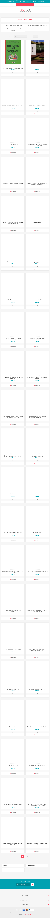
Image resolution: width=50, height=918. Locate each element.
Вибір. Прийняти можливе (13, 299)
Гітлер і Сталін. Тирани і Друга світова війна (13, 183)
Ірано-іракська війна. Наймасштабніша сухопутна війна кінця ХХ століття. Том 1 (13, 455)
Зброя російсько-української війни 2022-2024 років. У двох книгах (37, 611)
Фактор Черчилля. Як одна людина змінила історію (37, 378)
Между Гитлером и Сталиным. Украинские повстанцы (12, 844)
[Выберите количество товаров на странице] (35, 36)
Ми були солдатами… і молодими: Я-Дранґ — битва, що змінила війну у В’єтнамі (37, 688)
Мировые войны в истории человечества (13, 804)
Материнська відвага (13, 144)
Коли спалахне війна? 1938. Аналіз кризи (37, 493)
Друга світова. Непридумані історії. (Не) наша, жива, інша (13, 378)
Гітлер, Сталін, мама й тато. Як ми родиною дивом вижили (37, 261)
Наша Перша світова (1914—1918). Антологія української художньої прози (13, 417)
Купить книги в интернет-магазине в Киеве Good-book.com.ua (29, 912)
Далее (27, 856)
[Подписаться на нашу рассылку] (23, 884)
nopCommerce (27, 914)
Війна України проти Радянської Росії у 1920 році (37, 727)
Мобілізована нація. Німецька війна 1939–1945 (12, 493)
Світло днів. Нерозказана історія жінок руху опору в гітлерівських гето (37, 184)
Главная (17, 16)
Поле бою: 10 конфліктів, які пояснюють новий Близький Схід (12, 572)
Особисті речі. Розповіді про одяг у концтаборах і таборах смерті (37, 339)
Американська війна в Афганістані (13, 649)
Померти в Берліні (37, 532)
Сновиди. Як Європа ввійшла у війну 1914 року (12, 105)
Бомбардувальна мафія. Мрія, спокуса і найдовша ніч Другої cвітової (13, 339)
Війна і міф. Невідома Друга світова (37, 765)
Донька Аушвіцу (37, 222)
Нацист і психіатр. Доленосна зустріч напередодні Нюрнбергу (37, 106)
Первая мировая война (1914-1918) (37, 25)
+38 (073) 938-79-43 (10, 1)
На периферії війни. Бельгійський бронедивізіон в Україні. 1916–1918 (37, 650)
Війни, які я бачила (37, 67)
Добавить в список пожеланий (13, 73)
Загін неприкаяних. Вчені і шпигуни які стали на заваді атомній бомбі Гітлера (37, 145)
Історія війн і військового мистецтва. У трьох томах (37, 844)
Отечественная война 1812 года (13, 25)
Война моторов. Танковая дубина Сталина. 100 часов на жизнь (37, 572)
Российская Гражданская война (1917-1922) (13, 29)
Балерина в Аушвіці (37, 299)
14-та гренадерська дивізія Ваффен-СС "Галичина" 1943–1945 (13, 533)
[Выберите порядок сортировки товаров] (20, 36)
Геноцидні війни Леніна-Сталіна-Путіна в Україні (13, 611)
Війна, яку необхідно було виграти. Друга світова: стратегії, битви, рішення (37, 805)
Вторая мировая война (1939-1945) (37, 29)
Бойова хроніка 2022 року (13, 765)
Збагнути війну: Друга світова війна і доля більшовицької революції (12, 688)
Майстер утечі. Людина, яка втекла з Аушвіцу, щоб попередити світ (12, 223)
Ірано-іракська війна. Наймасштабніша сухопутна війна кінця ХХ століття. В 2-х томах (13, 67)
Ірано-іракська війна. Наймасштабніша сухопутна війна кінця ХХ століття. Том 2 (37, 417)
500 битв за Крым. (13, 726)
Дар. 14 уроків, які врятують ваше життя (13, 261)
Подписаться (32, 884)
